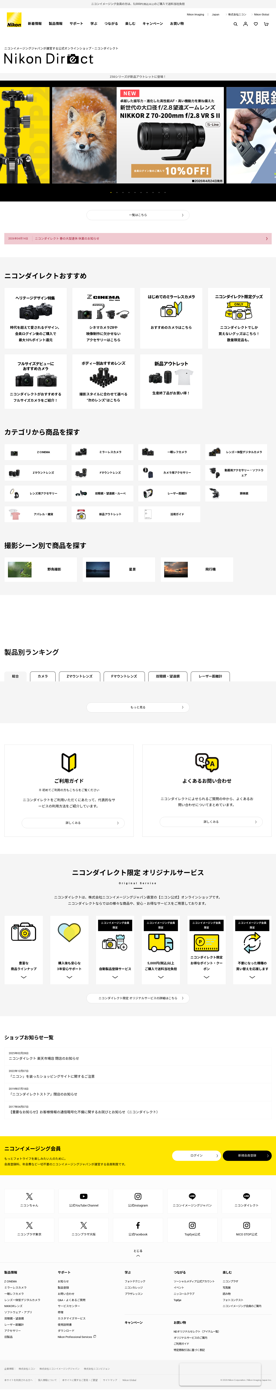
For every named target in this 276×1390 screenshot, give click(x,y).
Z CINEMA (10, 1282)
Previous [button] (87, 192)
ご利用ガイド (181, 1344)
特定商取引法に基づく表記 (189, 1350)
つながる (111, 24)
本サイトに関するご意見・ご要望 (80, 1381)
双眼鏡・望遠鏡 (171, 676)
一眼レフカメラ (14, 1294)
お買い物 (177, 24)
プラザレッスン (134, 1294)
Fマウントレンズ (127, 676)
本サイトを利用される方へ (18, 1381)
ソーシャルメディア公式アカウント (194, 1282)
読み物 (227, 1294)
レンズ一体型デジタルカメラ (22, 1300)
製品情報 (55, 24)
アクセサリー (12, 1331)
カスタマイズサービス (72, 1319)
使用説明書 (65, 1325)
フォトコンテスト (233, 1300)
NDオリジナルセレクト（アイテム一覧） (197, 1332)
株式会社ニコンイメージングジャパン (59, 1369)
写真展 (227, 1288)
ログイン (193, 1156)
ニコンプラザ (230, 1282)
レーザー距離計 (214, 676)
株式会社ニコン (237, 14)
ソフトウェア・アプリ (18, 1313)
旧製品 (8, 1337)
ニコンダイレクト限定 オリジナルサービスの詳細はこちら (138, 999)
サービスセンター (69, 1307)
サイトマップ (110, 1381)
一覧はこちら (138, 215)
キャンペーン (153, 24)
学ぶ (93, 24)
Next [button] (189, 192)
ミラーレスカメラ (15, 1288)
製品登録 (63, 1288)
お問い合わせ (66, 1294)
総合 (15, 676)
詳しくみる (73, 823)
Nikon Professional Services (75, 1337)
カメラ (43, 676)
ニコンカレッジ (134, 1288)
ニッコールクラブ (184, 1294)
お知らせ (63, 1282)
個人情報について (47, 1381)
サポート (76, 24)
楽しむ (130, 24)
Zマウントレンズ (81, 676)
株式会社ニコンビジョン (97, 1369)
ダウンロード (66, 1331)
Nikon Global (261, 14)
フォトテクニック (135, 1282)
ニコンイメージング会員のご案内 (242, 1307)
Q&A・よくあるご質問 (71, 1300)
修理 (60, 1313)
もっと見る (138, 707)
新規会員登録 (246, 1156)
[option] (138, 77)
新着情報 (35, 24)
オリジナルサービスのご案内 (190, 1338)
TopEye (177, 1300)
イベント (179, 1288)
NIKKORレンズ (13, 1307)
